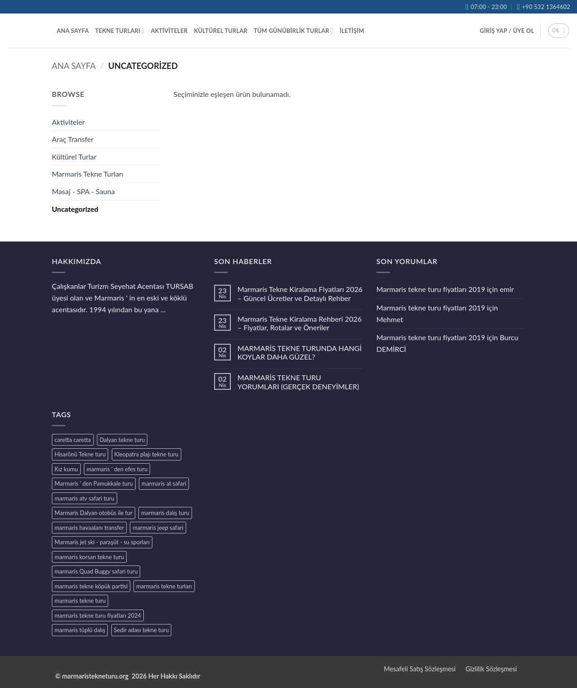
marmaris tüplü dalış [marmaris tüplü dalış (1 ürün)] (80, 629)
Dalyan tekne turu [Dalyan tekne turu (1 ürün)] (122, 439)
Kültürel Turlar (74, 156)
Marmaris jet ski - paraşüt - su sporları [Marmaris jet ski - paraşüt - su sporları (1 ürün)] (102, 542)
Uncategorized (75, 209)
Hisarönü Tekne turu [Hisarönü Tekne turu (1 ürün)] (80, 454)
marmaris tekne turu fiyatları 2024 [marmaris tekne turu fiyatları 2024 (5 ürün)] (98, 615)
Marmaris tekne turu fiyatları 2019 (430, 289)
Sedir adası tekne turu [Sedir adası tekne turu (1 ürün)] (141, 629)
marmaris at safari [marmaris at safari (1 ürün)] (164, 483)
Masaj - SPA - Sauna (83, 191)
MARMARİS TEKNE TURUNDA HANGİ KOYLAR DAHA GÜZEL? (300, 352)
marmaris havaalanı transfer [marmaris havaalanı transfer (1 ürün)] (89, 527)
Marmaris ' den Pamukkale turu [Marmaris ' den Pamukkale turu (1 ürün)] (94, 483)
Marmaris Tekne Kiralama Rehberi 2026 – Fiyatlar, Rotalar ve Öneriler (300, 323)
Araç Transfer (73, 139)
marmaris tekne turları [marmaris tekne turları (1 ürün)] (164, 586)
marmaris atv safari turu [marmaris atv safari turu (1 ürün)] (84, 498)
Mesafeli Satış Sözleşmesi (420, 669)
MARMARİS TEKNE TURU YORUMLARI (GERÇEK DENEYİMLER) (298, 381)
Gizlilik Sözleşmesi (491, 669)
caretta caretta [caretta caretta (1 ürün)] (73, 439)
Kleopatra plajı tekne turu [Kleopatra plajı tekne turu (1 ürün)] (146, 454)
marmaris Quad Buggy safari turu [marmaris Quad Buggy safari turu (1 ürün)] (96, 571)
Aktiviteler (68, 122)
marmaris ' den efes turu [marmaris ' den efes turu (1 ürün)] (117, 469)
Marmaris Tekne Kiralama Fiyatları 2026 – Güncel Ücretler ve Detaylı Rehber (300, 293)
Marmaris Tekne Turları (88, 173)
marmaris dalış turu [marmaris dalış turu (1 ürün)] (165, 512)
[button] (507, 31)
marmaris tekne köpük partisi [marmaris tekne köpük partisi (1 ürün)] (91, 586)
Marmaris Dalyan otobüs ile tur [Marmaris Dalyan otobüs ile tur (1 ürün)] (94, 512)
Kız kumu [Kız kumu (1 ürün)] (66, 469)
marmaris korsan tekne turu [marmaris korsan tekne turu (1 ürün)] (89, 556)
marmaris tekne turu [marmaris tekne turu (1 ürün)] (80, 600)
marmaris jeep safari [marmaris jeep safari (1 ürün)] (158, 527)
